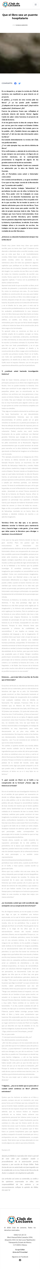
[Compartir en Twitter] (19, 83)
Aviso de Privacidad (20, 1252)
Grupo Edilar (20, 1249)
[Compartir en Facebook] (15, 83)
